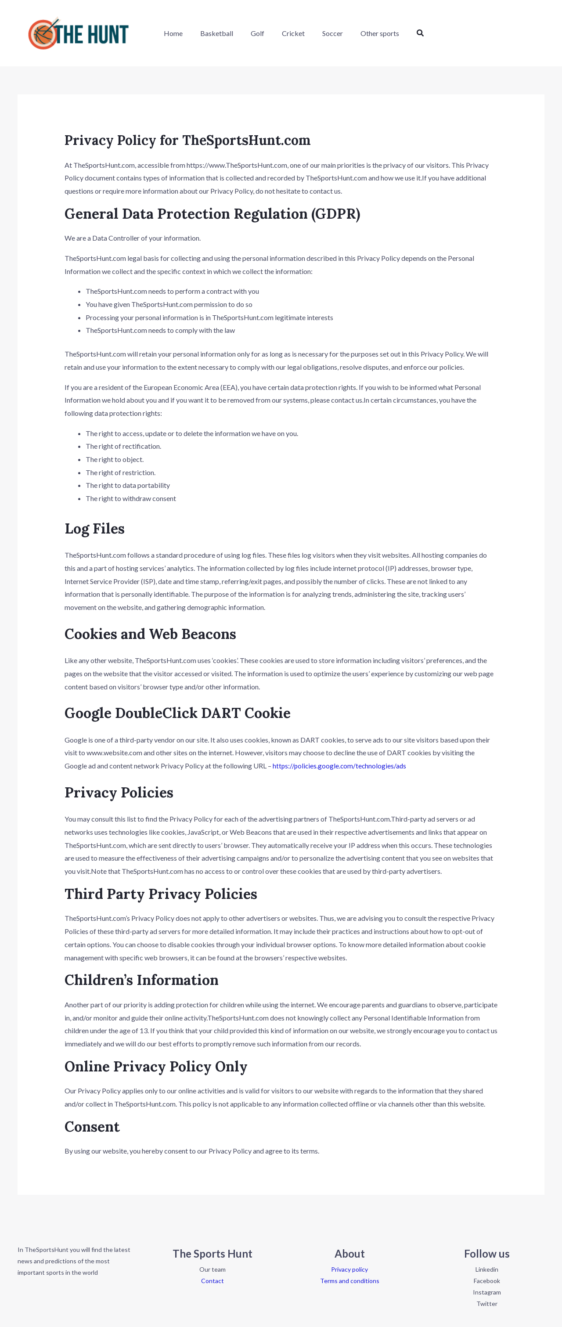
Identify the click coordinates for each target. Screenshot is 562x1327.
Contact (212, 1280)
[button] (401, 33)
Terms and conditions (349, 1280)
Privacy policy (349, 1269)
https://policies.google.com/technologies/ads (341, 765)
